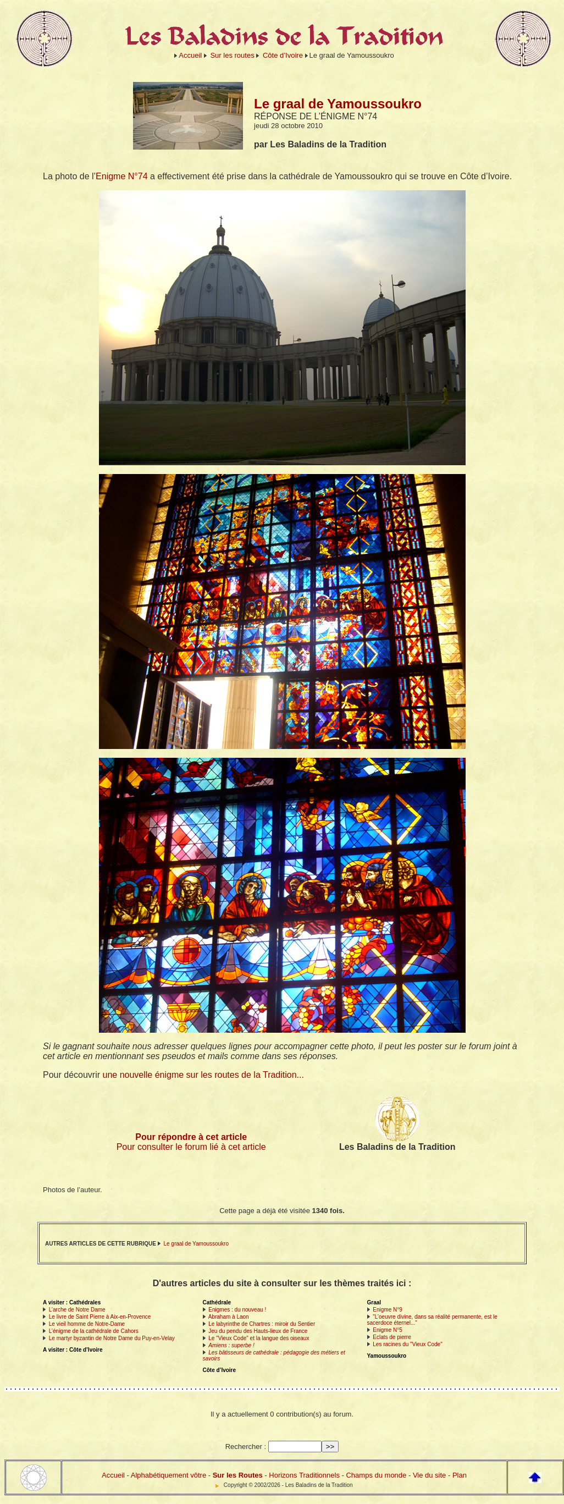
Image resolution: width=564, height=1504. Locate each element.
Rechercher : (245, 1446)
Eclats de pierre (392, 1337)
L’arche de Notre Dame (77, 1310)
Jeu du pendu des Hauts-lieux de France (257, 1331)
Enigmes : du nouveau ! (237, 1310)
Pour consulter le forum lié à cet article (191, 1147)
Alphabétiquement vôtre (168, 1475)
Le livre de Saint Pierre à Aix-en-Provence (100, 1317)
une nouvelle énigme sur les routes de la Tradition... (203, 1074)
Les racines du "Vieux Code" (407, 1344)
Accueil (190, 55)
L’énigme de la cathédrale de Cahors (94, 1331)
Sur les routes (232, 55)
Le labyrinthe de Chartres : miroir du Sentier (261, 1324)
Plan (459, 1475)
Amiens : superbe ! (231, 1345)
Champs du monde (376, 1475)
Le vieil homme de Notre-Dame (87, 1324)
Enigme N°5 (387, 1330)
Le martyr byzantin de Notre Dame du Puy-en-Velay (112, 1338)
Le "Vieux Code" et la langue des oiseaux (258, 1338)
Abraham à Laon (228, 1317)
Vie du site (429, 1475)
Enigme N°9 (387, 1310)
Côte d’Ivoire (283, 55)
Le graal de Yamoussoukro (196, 1244)
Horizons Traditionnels (304, 1475)
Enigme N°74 (121, 176)
